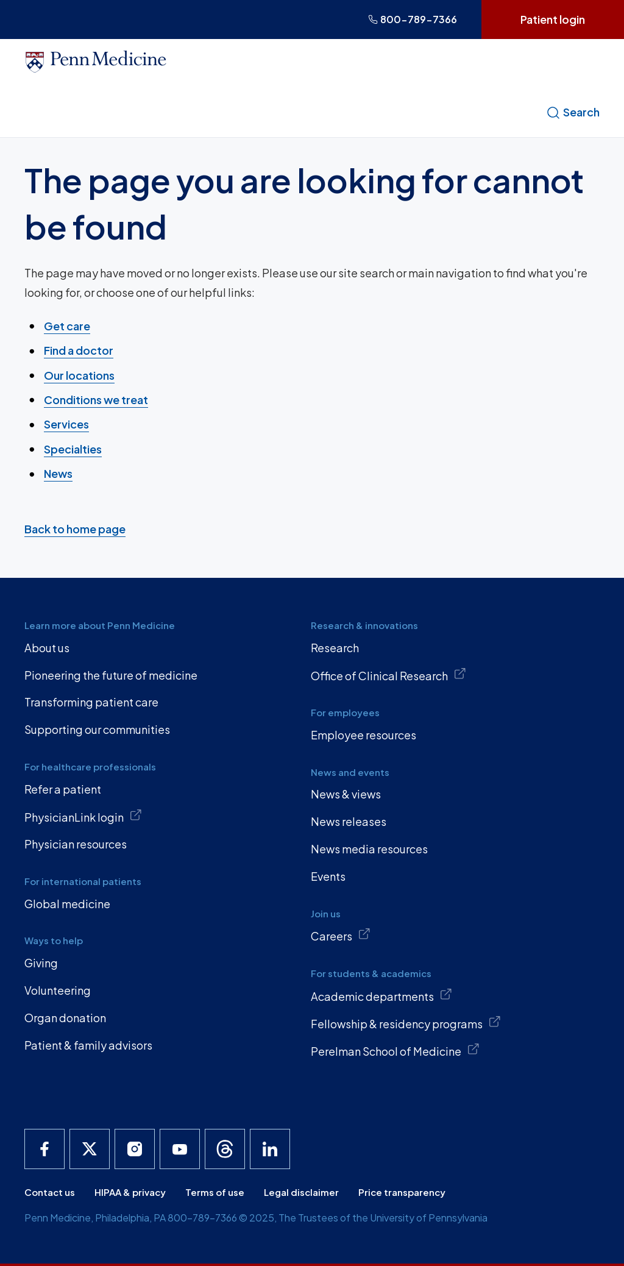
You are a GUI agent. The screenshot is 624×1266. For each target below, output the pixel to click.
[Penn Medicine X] (89, 1148)
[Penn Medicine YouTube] (179, 1148)
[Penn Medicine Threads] (224, 1148)
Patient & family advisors (88, 1045)
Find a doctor (78, 350)
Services (66, 424)
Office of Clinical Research (388, 675)
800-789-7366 (412, 19)
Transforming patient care (91, 702)
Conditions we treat (96, 400)
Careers (340, 935)
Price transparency (401, 1192)
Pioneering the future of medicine (110, 675)
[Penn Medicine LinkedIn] (269, 1148)
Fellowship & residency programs (406, 1023)
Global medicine (67, 904)
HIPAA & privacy (130, 1192)
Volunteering (57, 990)
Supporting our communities (97, 729)
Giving (41, 963)
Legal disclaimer (301, 1192)
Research (335, 648)
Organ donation (65, 1018)
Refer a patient (62, 789)
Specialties (73, 448)
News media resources (369, 849)
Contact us (49, 1192)
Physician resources (75, 844)
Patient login (552, 19)
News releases (348, 821)
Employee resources (363, 735)
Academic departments (381, 995)
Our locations (79, 375)
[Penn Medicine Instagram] (134, 1148)
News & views (346, 794)
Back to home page (75, 529)
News (58, 473)
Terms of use (214, 1192)
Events (328, 876)
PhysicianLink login (83, 816)
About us (46, 648)
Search (573, 112)
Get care (67, 326)
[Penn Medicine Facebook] (44, 1148)
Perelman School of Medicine (395, 1050)
